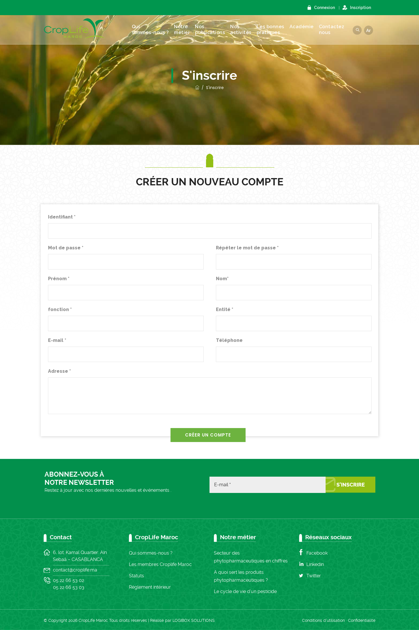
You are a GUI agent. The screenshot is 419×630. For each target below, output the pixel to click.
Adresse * (59, 371)
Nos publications (213, 29)
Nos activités (243, 29)
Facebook (317, 553)
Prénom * (59, 278)
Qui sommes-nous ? (153, 29)
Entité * (224, 309)
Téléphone (229, 340)
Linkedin (315, 564)
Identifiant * (62, 217)
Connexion (324, 7)
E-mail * (57, 340)
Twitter (313, 575)
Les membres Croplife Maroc (160, 564)
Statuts (136, 575)
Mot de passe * (66, 248)
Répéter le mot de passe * (247, 248)
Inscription (360, 7)
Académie (304, 26)
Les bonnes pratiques (273, 29)
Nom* (222, 278)
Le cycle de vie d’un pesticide (245, 591)
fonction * (60, 309)
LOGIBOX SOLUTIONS (194, 620)
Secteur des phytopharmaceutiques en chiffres (251, 557)
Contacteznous (334, 29)
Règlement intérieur (150, 587)
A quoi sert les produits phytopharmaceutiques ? (241, 576)
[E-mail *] (268, 485)
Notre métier (185, 29)
